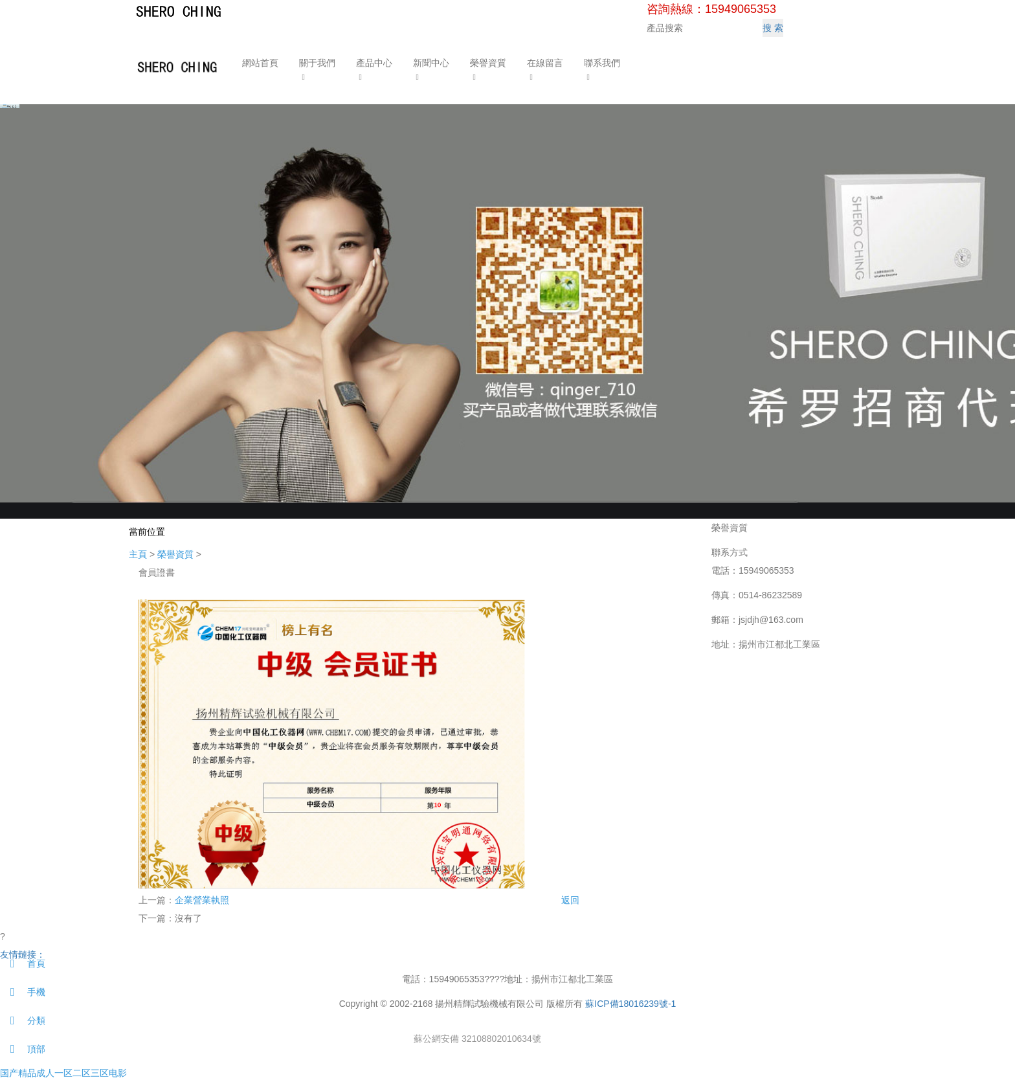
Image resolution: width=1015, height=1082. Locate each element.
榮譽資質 (486, 63)
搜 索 (773, 28)
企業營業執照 (202, 900)
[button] (315, 76)
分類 (22, 1020)
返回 (570, 900)
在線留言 (543, 63)
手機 (22, 992)
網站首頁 (258, 63)
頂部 (22, 1049)
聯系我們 (600, 63)
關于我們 (315, 63)
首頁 (22, 963)
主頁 (138, 554)
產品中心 (372, 63)
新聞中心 (429, 63)
